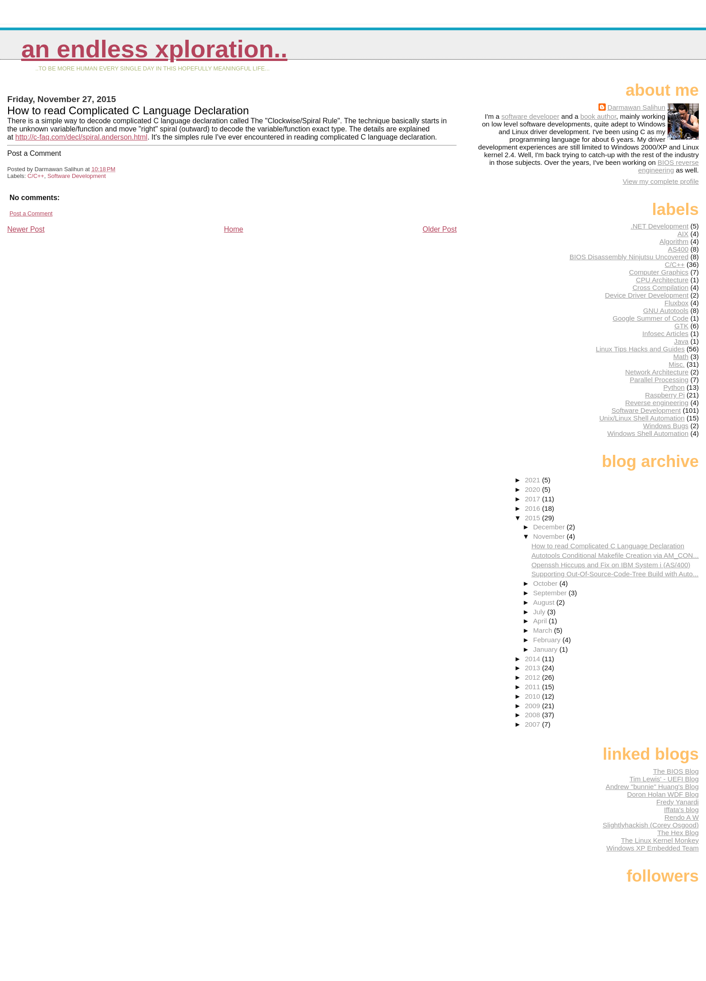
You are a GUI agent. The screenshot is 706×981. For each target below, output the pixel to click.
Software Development (76, 176)
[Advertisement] (75, 297)
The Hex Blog (678, 832)
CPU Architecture (662, 280)
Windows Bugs (665, 426)
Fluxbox (676, 303)
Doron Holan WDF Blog (663, 794)
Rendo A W (681, 817)
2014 (533, 659)
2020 (533, 489)
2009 (533, 706)
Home (233, 229)
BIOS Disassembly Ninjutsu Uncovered (629, 257)
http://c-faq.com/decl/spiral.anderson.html (81, 137)
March (543, 630)
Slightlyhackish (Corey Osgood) (651, 825)
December (549, 527)
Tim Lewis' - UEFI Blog (664, 779)
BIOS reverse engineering (668, 166)
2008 (533, 715)
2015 (533, 518)
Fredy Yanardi (677, 802)
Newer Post (26, 229)
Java (681, 341)
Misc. (676, 364)
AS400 (678, 249)
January (546, 649)
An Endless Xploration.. (154, 49)
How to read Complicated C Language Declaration (607, 546)
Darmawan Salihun (636, 107)
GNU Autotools (665, 310)
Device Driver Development (646, 295)
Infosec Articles (665, 333)
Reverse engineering (656, 402)
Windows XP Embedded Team (652, 848)
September (551, 593)
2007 (533, 724)
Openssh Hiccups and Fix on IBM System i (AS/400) (610, 565)
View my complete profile (660, 181)
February (547, 640)
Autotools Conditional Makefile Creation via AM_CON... (615, 555)
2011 (533, 687)
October (546, 583)
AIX (683, 234)
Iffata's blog (681, 809)
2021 (533, 480)
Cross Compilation (660, 287)
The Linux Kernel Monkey (660, 840)
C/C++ (36, 176)
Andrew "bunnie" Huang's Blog (652, 786)
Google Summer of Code (650, 318)
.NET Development (659, 226)
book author (598, 116)
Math (680, 356)
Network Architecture (656, 372)
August (544, 602)
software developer (530, 116)
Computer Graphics (659, 272)
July (540, 612)
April (541, 621)
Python (673, 387)
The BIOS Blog (676, 771)
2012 (533, 677)
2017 (533, 499)
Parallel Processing (659, 379)
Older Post (440, 229)
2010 (533, 696)
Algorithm (673, 241)
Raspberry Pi (665, 395)
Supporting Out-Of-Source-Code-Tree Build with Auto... (614, 574)
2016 (533, 508)
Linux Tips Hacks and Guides (640, 349)
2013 (533, 668)
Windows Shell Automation (647, 433)
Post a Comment (30, 213)
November (549, 536)
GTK (681, 326)
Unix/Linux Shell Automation (642, 418)
